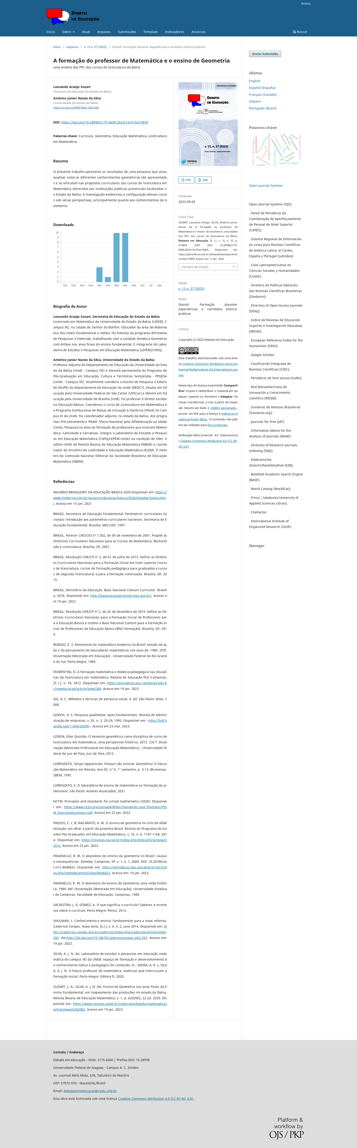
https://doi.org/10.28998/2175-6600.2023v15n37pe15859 (104, 122)
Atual (86, 32)
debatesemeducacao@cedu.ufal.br (90, 1091)
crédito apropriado (223, 408)
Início (50, 32)
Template (150, 32)
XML (205, 180)
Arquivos (104, 32)
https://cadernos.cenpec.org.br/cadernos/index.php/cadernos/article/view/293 (110, 932)
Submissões (127, 32)
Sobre (67, 32)
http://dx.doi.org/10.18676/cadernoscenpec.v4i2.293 (107, 938)
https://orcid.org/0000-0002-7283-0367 (76, 107)
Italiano (255, 101)
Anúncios (198, 32)
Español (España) (262, 88)
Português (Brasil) (263, 108)
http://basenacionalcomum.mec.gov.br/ (120, 595)
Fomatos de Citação (195, 267)
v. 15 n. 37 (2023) (95, 47)
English (254, 81)
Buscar (300, 32)
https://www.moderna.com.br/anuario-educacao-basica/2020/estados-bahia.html (110, 498)
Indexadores (174, 32)
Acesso (306, 3)
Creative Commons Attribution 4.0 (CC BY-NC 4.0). (156, 1098)
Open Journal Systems (266, 185)
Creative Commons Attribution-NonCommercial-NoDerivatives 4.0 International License (208, 369)
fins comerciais (217, 425)
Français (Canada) (263, 94)
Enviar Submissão (265, 54)
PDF (188, 180)
